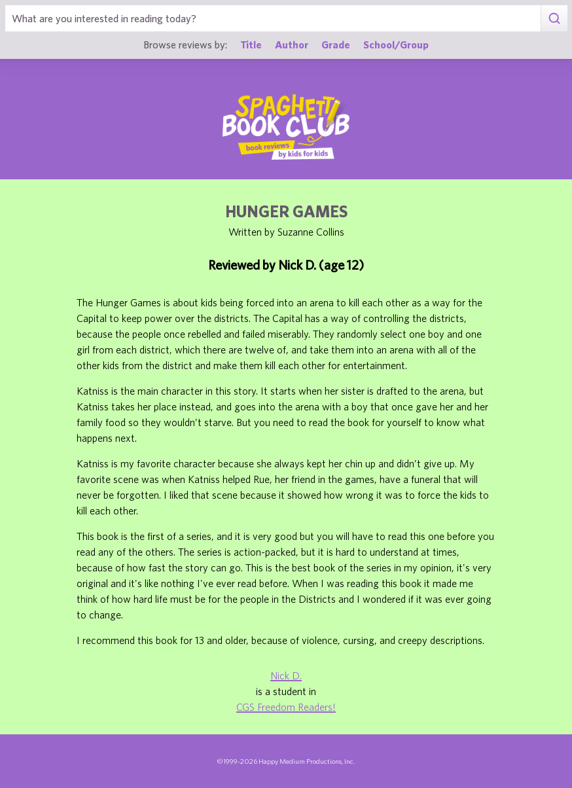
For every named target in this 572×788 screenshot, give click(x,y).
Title (251, 44)
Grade (335, 44)
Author (291, 44)
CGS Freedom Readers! (286, 707)
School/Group (396, 44)
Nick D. (286, 675)
